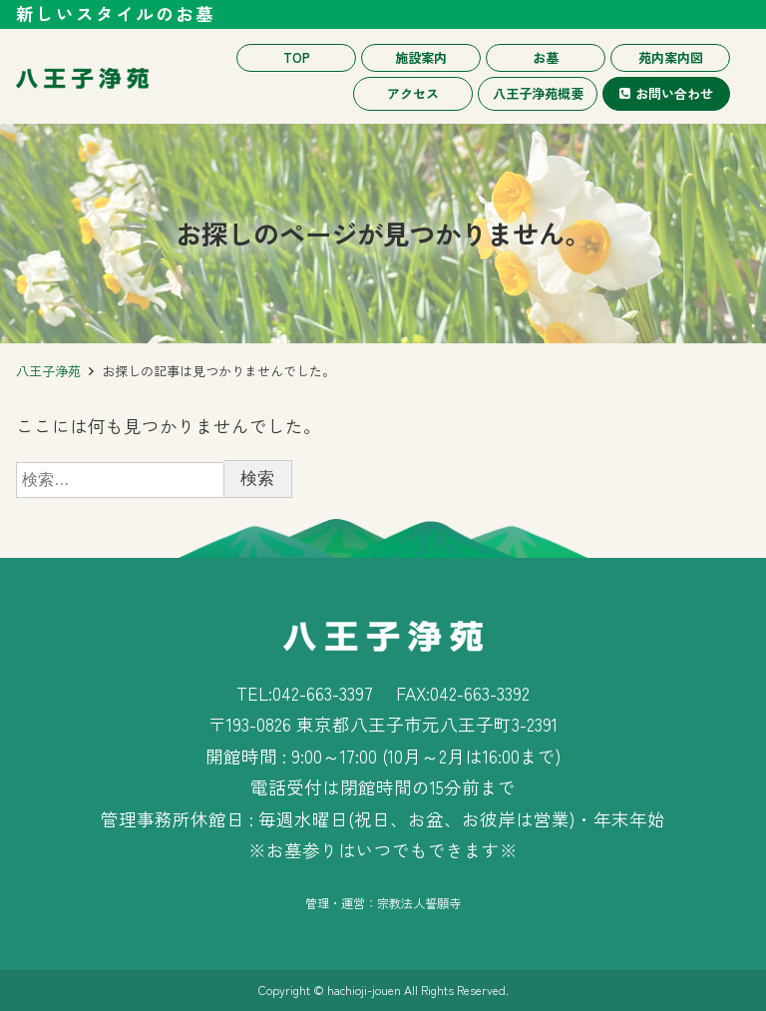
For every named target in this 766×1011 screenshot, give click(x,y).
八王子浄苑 (48, 370)
